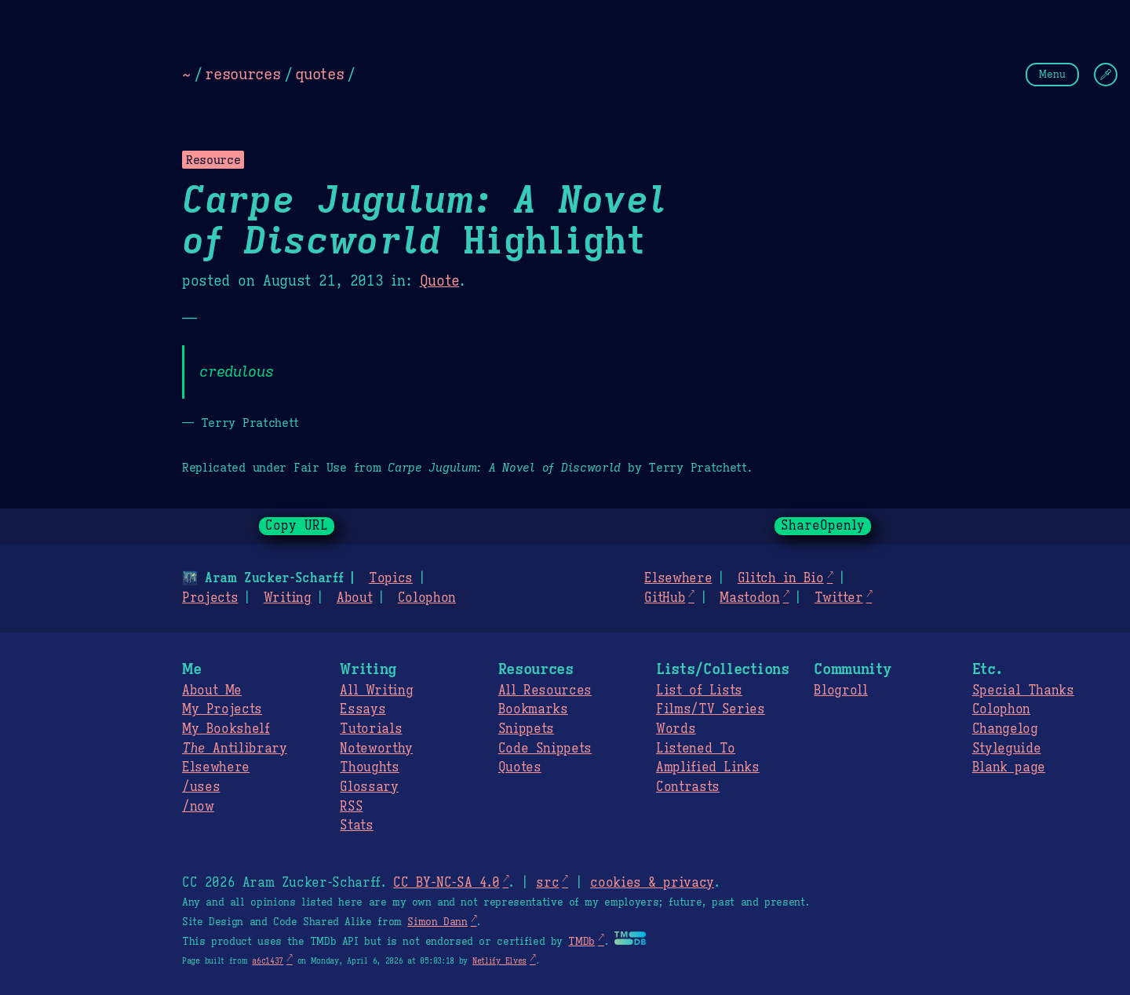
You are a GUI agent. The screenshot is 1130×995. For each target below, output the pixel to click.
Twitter (839, 598)
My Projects (222, 709)
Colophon (427, 598)
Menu (1052, 74)
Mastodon (749, 598)
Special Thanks (1023, 690)
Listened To (695, 748)
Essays (362, 709)
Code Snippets (545, 748)
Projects (210, 598)
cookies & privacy (652, 883)
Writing (288, 598)
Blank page (1008, 767)
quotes (319, 73)
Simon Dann (437, 922)
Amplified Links (708, 767)
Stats (356, 825)
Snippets (526, 729)
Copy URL (296, 526)
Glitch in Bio (781, 578)
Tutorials (371, 729)
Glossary (369, 787)
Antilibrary (234, 748)
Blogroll (840, 690)
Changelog (1005, 729)
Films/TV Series (710, 709)
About (354, 598)
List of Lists (699, 690)
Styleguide (1006, 748)
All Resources (545, 690)
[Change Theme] (1105, 74)
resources (242, 73)
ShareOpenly (823, 526)
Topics (391, 578)
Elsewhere (678, 578)
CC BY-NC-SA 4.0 (446, 883)
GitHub (664, 598)
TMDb (581, 941)
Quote (439, 281)
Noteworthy (376, 748)
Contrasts (688, 787)
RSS (351, 807)
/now (198, 807)
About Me (212, 690)
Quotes (519, 767)
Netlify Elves (499, 961)
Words (675, 729)
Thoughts (369, 767)
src (547, 883)
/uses (201, 787)
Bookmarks (533, 709)
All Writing (376, 690)
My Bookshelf (226, 729)
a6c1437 (267, 961)
